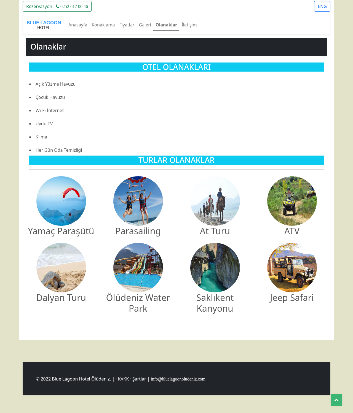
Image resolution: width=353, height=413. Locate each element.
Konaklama (103, 25)
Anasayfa (77, 25)
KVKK (123, 379)
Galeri (145, 25)
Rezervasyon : (57, 6)
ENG (322, 6)
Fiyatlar (126, 25)
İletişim (189, 25)
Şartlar (139, 379)
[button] (57, 6)
